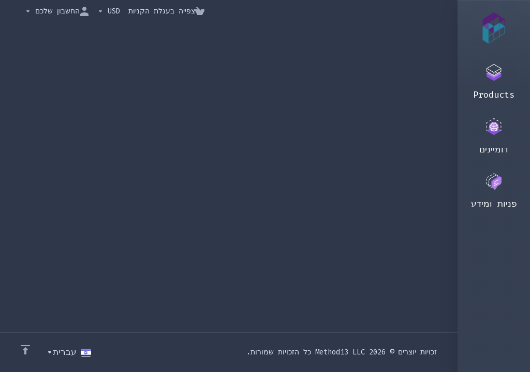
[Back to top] (25, 350)
